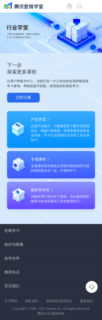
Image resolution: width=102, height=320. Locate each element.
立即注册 (23, 97)
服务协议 (86, 301)
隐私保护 (31, 301)
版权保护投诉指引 (59, 301)
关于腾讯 (10, 301)
